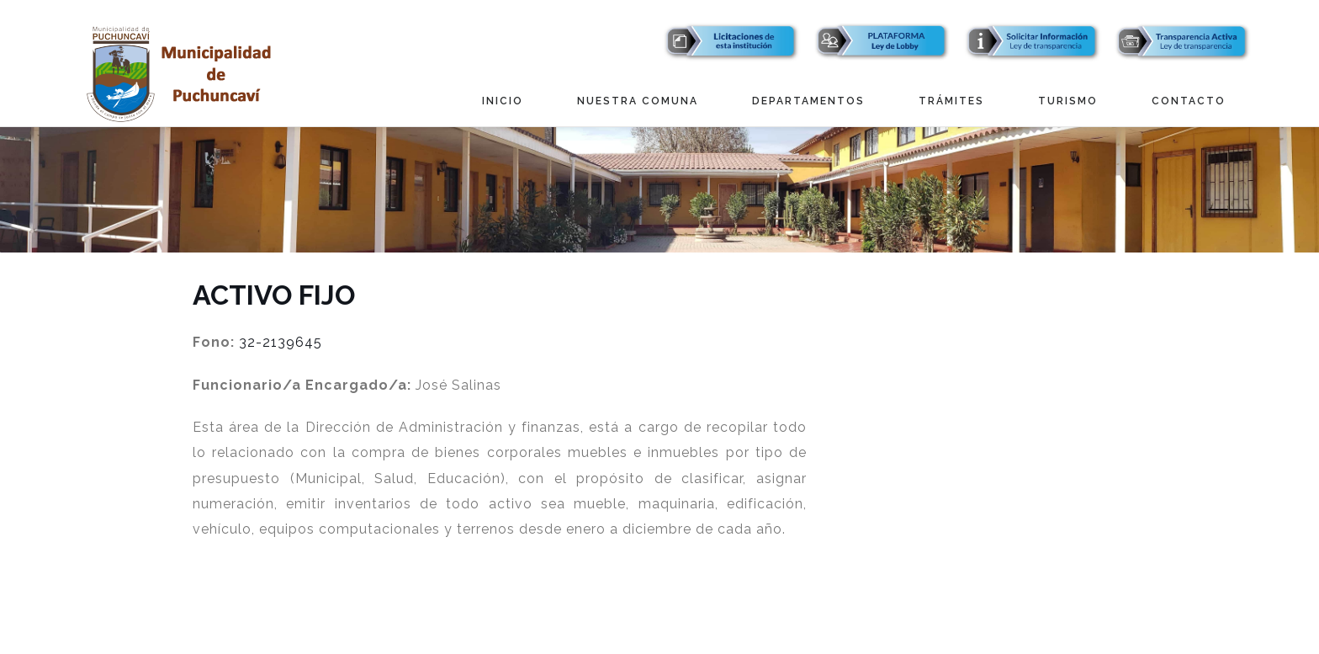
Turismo (1068, 101)
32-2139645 (280, 342)
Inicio (502, 101)
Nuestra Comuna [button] (637, 101)
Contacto (1189, 101)
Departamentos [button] (808, 101)
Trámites (951, 101)
